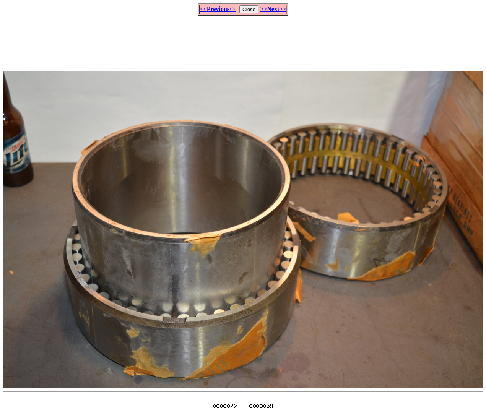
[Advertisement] (243, 40)
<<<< (218, 9)
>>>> (273, 9)
